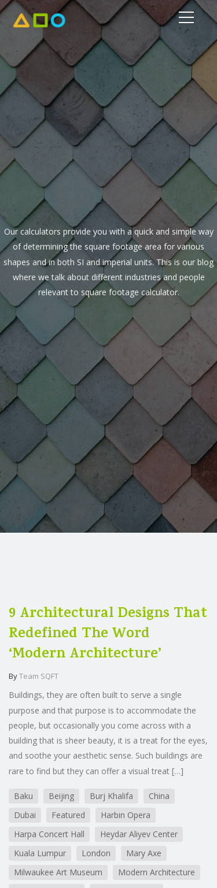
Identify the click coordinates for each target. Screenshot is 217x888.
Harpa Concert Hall (49, 833)
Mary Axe (143, 853)
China (159, 795)
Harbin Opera (125, 814)
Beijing (61, 795)
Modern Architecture (156, 872)
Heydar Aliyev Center (139, 833)
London (96, 853)
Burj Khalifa (111, 795)
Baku (23, 795)
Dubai (25, 814)
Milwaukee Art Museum (58, 872)
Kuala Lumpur (40, 853)
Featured (68, 814)
